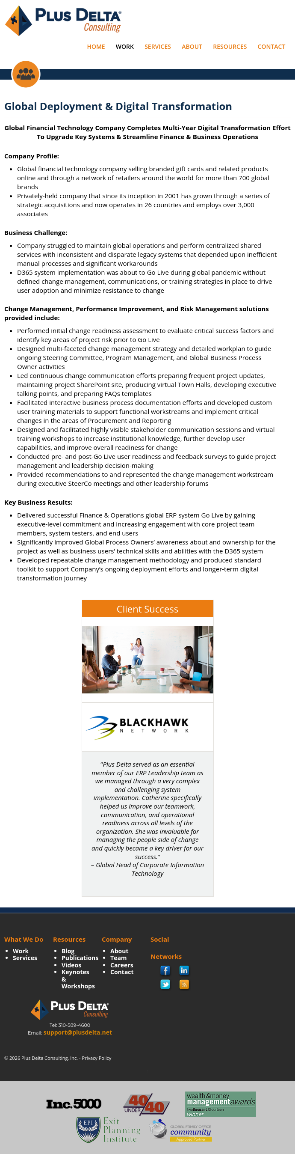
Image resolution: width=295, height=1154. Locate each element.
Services (158, 46)
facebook (165, 971)
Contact (272, 46)
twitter (165, 985)
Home (96, 46)
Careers (121, 965)
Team (118, 958)
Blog (68, 951)
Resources (230, 46)
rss (184, 985)
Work (125, 46)
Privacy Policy (97, 1058)
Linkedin (184, 971)
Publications (80, 958)
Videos (71, 965)
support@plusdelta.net (78, 1032)
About (192, 46)
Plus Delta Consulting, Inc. (49, 1058)
